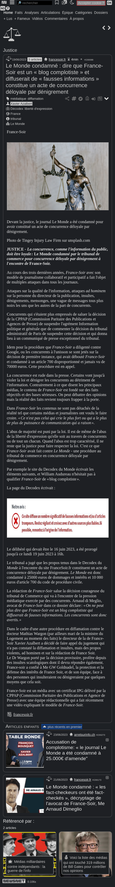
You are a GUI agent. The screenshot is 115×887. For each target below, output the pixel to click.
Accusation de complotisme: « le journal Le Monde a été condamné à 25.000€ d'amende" (76, 750)
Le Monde (18, 124)
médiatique (18, 99)
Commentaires (56, 19)
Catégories (83, 13)
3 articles (34, 59)
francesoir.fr (57, 59)
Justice (10, 50)
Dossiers (101, 13)
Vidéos (37, 19)
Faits (18, 13)
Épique (67, 13)
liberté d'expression (38, 109)
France (16, 114)
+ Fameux (22, 19)
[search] (34, 3)
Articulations (50, 13)
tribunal (16, 119)
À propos (77, 19)
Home (8, 13)
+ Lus (8, 19)
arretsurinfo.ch (84, 734)
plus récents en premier (62, 727)
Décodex (17, 109)
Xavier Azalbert (21, 104)
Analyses (32, 13)
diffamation (35, 99)
